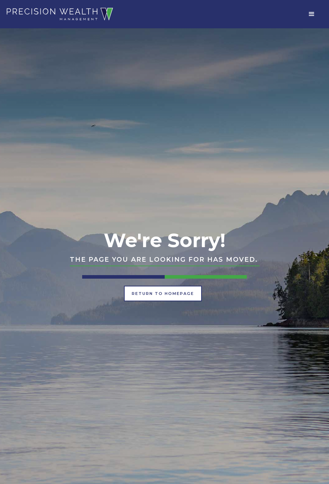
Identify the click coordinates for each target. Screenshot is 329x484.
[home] (60, 14)
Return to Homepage (163, 293)
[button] (311, 14)
